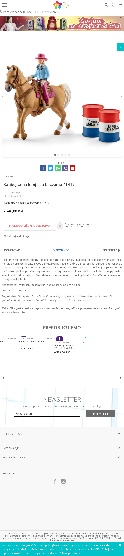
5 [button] (70, 155)
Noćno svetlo (26, 338)
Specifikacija (112, 250)
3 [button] (63, 155)
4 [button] (66, 155)
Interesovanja (12, 192)
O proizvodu (62, 250)
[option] (62, 97)
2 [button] (59, 155)
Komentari (12, 250)
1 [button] (56, 155)
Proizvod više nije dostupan (30, 226)
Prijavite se (100, 413)
